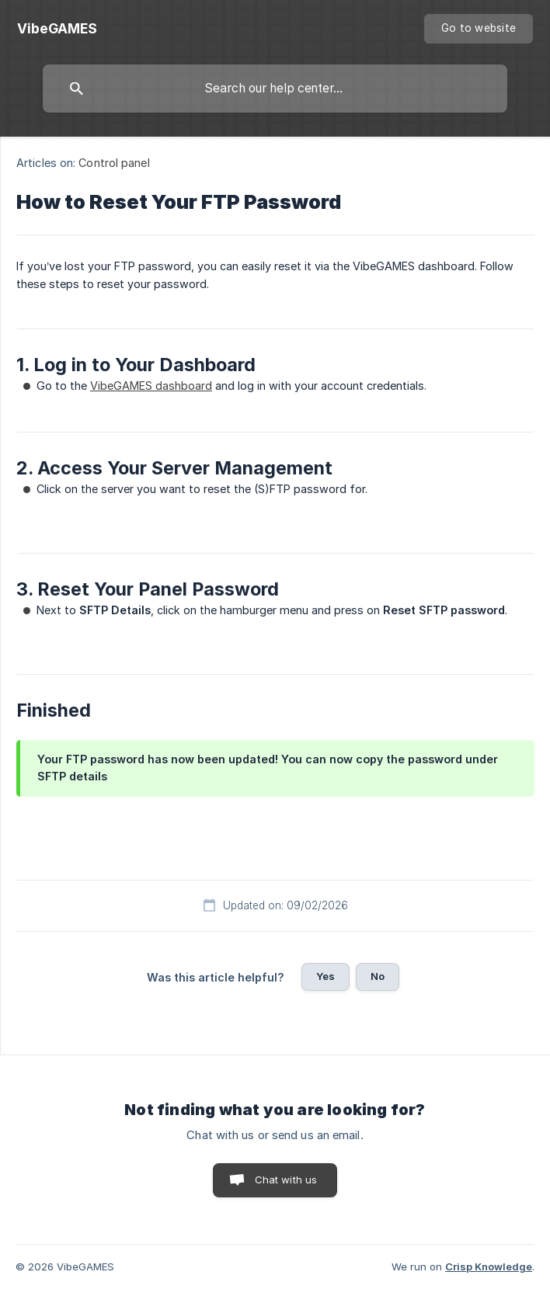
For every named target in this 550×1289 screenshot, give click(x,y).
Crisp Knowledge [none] (488, 1266)
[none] (57, 28)
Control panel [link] (113, 162)
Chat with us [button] (286, 1179)
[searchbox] (275, 88)
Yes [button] (325, 976)
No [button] (378, 976)
